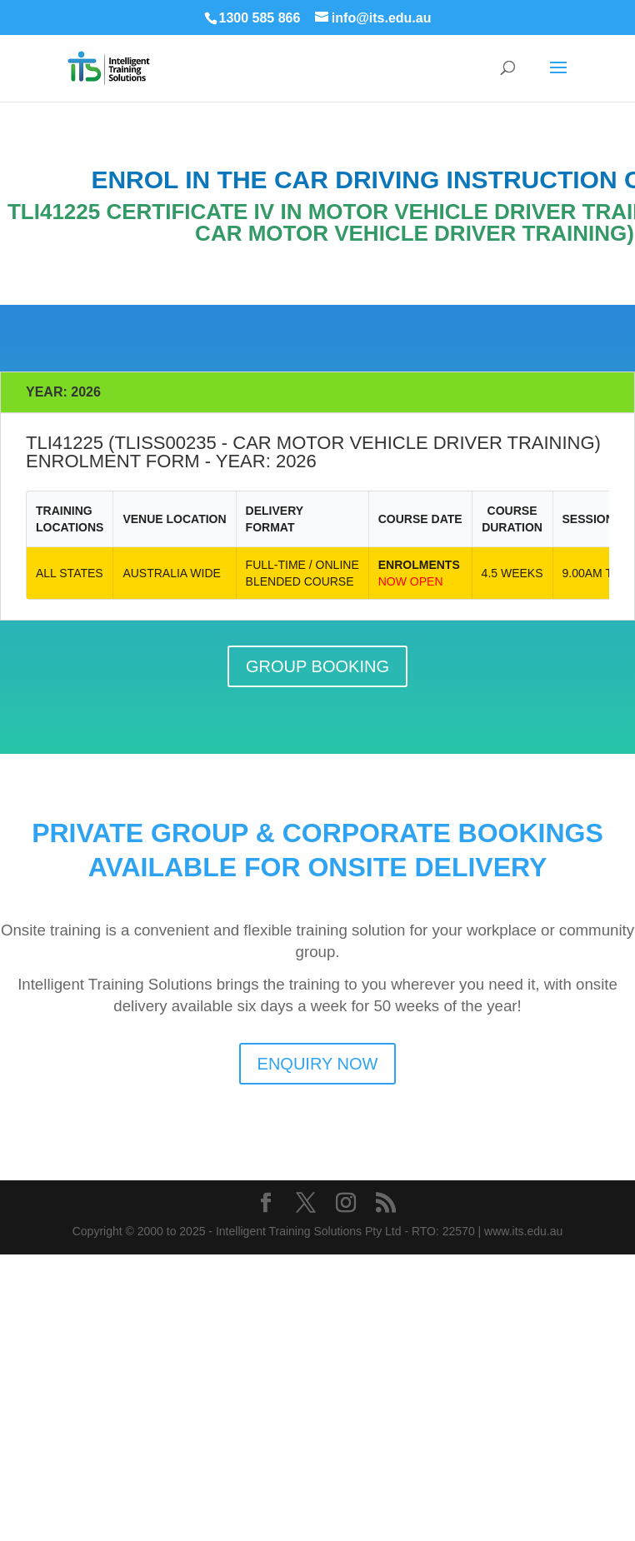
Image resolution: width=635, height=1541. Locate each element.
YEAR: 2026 (63, 392)
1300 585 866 (260, 18)
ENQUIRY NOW (318, 1064)
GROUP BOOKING (317, 666)
